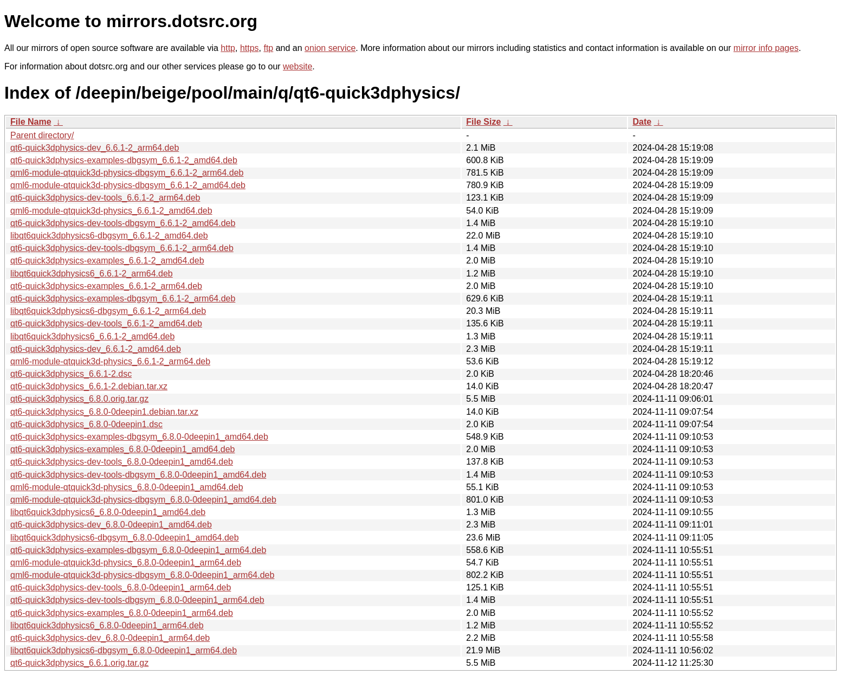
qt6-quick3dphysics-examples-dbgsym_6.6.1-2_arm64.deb (122, 298)
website (297, 66)
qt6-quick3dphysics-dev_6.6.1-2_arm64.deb (94, 147)
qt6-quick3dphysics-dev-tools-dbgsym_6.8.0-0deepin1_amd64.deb (138, 474)
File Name (30, 121)
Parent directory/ (42, 135)
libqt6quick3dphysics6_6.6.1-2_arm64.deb (91, 273)
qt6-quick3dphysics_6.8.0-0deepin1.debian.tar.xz (104, 411)
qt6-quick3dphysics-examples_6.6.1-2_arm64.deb (106, 286)
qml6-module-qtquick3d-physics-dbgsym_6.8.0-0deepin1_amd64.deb (143, 499)
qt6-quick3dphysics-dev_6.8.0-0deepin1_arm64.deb (110, 637)
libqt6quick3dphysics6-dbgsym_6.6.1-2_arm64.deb (108, 311)
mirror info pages (766, 48)
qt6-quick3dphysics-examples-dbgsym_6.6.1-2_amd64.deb (123, 160)
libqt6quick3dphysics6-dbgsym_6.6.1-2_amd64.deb (109, 235)
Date (641, 121)
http (228, 48)
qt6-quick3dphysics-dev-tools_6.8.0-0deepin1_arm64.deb (120, 587)
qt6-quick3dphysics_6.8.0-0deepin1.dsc (86, 424)
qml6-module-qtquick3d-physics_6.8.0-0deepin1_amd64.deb (126, 487)
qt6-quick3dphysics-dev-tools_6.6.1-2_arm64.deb (105, 197)
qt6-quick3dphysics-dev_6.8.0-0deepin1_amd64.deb (111, 524)
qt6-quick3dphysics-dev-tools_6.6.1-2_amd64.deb (106, 323)
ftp (268, 48)
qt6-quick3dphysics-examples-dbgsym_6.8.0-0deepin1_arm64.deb (138, 550)
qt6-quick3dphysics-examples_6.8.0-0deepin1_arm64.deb (121, 613)
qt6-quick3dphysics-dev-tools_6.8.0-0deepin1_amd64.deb (121, 461)
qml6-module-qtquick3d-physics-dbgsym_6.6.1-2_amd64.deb (127, 185)
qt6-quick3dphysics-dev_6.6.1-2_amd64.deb (95, 348)
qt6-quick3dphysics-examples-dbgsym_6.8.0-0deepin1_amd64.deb (139, 436)
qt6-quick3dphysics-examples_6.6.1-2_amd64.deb (107, 260)
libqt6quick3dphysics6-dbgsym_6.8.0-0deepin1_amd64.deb (124, 537)
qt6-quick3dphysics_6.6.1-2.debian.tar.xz (88, 386)
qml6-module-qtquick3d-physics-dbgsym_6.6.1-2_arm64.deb (126, 172)
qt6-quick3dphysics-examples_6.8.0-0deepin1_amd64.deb (122, 449)
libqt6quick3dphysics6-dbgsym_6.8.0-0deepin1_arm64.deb (123, 650)
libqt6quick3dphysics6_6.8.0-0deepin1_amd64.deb (107, 512)
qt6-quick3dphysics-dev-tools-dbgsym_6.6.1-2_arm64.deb (122, 248)
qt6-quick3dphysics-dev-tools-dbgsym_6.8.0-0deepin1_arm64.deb (137, 600)
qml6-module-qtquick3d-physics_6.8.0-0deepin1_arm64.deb (125, 562)
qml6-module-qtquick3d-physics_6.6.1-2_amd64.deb (111, 210)
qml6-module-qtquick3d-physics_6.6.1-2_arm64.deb (110, 361)
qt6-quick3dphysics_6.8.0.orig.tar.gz (79, 398)
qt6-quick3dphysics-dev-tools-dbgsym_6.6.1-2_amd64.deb (122, 223)
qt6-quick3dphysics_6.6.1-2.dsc (71, 373)
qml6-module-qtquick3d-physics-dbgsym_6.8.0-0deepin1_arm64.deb (142, 575)
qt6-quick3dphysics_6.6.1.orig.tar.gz (79, 662)
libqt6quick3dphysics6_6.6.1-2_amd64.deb (92, 336)
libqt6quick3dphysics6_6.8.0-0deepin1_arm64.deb (107, 625)
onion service (330, 48)
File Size (483, 121)
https (249, 48)
